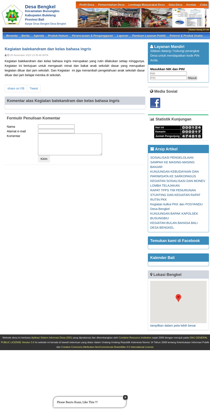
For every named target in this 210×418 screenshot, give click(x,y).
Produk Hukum (58, 35)
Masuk (192, 78)
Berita (26, 35)
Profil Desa (87, 4)
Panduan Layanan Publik (149, 35)
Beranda (12, 35)
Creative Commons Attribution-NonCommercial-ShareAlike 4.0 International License (107, 346)
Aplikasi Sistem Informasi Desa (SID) (51, 337)
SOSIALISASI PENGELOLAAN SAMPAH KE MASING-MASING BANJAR (172, 162)
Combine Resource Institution (135, 337)
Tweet (34, 88)
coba (203, 4)
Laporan (122, 35)
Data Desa (175, 4)
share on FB (15, 88)
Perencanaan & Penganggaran (92, 35)
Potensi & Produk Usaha (186, 35)
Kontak (191, 4)
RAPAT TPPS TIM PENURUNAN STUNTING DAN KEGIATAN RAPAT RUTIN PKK (175, 195)
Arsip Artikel (164, 149)
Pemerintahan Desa (111, 4)
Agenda (39, 35)
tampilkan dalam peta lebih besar (173, 325)
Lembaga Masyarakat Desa (147, 4)
